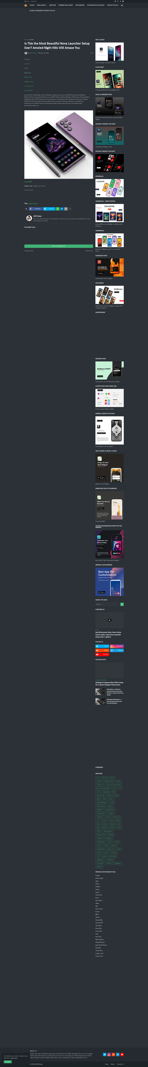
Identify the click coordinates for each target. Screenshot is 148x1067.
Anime (118, 781)
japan (118, 820)
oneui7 (98, 845)
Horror (108, 817)
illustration (117, 817)
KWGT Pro (27, 73)
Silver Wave (98, 900)
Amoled (31, 39)
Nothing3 (99, 838)
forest (111, 799)
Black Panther (99, 939)
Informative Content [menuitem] (95, 5)
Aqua (97, 881)
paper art (110, 849)
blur (115, 788)
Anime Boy (98, 928)
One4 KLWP (99, 923)
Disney (109, 795)
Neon (119, 827)
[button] (122, 5)
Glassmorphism (101, 806)
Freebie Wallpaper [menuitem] (66, 5)
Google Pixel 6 (110, 810)
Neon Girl (98, 936)
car (120, 788)
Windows (99, 867)
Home (26, 39)
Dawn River (98, 895)
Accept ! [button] (7, 1061)
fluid (104, 799)
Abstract (104, 777)
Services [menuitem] (52, 5)
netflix (98, 831)
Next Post (89, 251)
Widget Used (28, 77)
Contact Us (34, 1)
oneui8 (106, 845)
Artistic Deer (99, 956)
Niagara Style (101, 835)
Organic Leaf (99, 953)
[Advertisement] (74, 23)
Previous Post (29, 251)
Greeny (97, 889)
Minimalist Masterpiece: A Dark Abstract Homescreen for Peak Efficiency (114, 701)
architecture (100, 785)
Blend (97, 914)
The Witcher (99, 950)
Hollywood (100, 817)
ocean (109, 842)
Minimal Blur (99, 920)
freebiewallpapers (102, 802)
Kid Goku (98, 948)
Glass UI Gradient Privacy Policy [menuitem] (42, 10)
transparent (100, 863)
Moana (105, 827)
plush (106, 852)
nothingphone (101, 842)
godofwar (99, 810)
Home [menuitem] (32, 5)
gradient (110, 813)
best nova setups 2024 (114, 785)
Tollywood (110, 860)
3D (98, 777)
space (104, 856)
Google (97, 875)
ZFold (97, 884)
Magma (97, 886)
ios (97, 820)
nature (112, 827)
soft (98, 856)
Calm (96, 934)
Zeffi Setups (37, 216)
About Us (26, 1)
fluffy (98, 799)
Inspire (97, 892)
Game (112, 802)
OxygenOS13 (100, 849)
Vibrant (109, 863)
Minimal (112, 824)
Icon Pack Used (29, 86)
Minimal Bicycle (99, 942)
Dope (116, 795)
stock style (112, 856)
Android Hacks (109, 781)
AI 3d (112, 777)
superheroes (100, 860)
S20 (96, 906)
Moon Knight (99, 878)
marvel (105, 824)
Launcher (27, 64)
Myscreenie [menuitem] (79, 5)
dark (113, 792)
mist (119, 824)
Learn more (14, 1058)
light (98, 824)
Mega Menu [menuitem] (41, 5)
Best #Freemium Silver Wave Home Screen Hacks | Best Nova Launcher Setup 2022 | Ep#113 (108, 635)
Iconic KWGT (28, 182)
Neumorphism (108, 831)
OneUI (36, 203)
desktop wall (100, 795)
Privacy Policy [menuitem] (112, 5)
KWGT (26, 68)
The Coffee (98, 931)
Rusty (97, 898)
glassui (111, 806)
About (113, 1064)
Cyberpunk (106, 792)
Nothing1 (111, 835)
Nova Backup (28, 90)
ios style (104, 820)
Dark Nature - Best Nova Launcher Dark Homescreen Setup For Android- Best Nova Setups (115, 692)
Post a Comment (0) (58, 246)
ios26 (111, 820)
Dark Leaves (99, 909)
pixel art (99, 852)
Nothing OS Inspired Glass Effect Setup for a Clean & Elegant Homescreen (109, 684)
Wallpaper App (28, 81)
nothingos (108, 838)
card (98, 792)
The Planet (98, 925)
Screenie (113, 852)
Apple (97, 903)
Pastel (118, 849)
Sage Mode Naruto (101, 945)
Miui (98, 827)
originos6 (113, 845)
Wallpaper (118, 863)
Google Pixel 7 (101, 813)
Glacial (97, 917)
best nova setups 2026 (103, 788)
